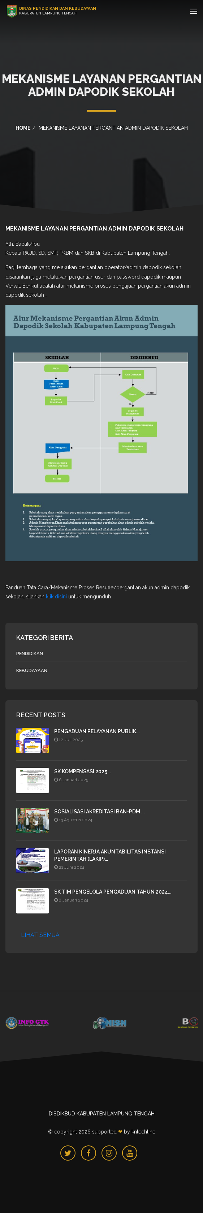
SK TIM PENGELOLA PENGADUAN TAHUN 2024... (112, 892)
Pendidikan (29, 653)
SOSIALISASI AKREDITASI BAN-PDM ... (99, 811)
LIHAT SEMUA (40, 935)
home (23, 128)
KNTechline (143, 1132)
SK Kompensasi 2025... (82, 771)
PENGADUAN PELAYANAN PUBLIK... (96, 731)
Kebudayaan (31, 670)
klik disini (56, 596)
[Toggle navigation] (194, 12)
